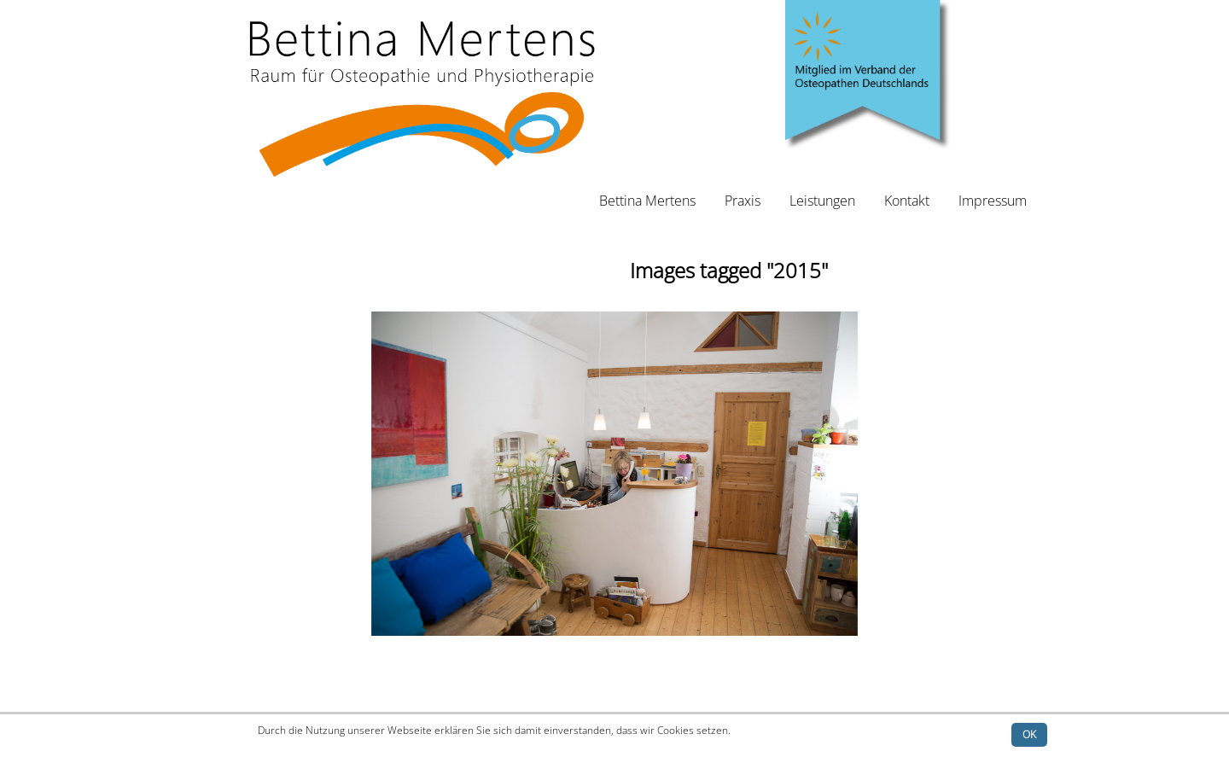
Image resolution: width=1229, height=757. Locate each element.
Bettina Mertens (647, 200)
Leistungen (822, 200)
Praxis (742, 200)
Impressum (992, 200)
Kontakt (906, 200)
